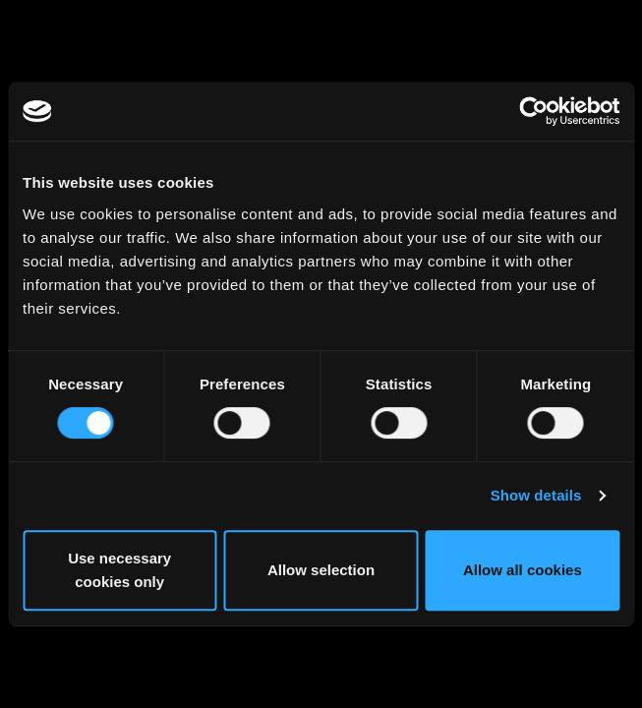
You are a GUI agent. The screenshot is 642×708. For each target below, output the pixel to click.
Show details (536, 495)
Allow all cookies (522, 569)
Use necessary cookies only (119, 570)
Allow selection (321, 569)
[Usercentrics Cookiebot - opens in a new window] (533, 111)
